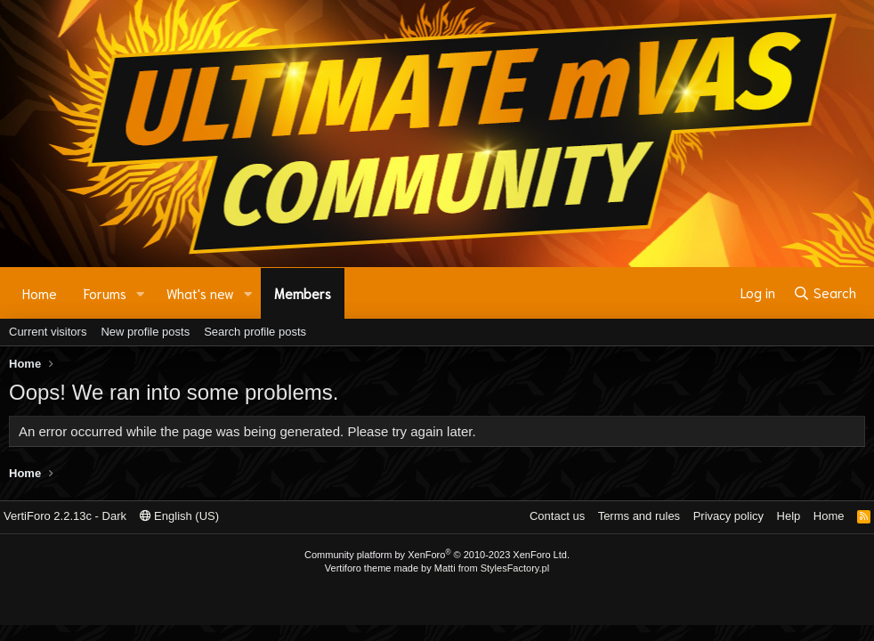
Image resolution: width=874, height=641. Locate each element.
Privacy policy (728, 516)
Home (39, 293)
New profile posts (145, 331)
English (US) (180, 516)
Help (789, 516)
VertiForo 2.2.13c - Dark (65, 516)
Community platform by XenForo (437, 554)
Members (302, 293)
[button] (140, 293)
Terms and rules (639, 516)
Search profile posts (255, 331)
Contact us (557, 516)
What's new (200, 293)
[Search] (824, 293)
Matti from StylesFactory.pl (491, 568)
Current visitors (47, 331)
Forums (105, 293)
